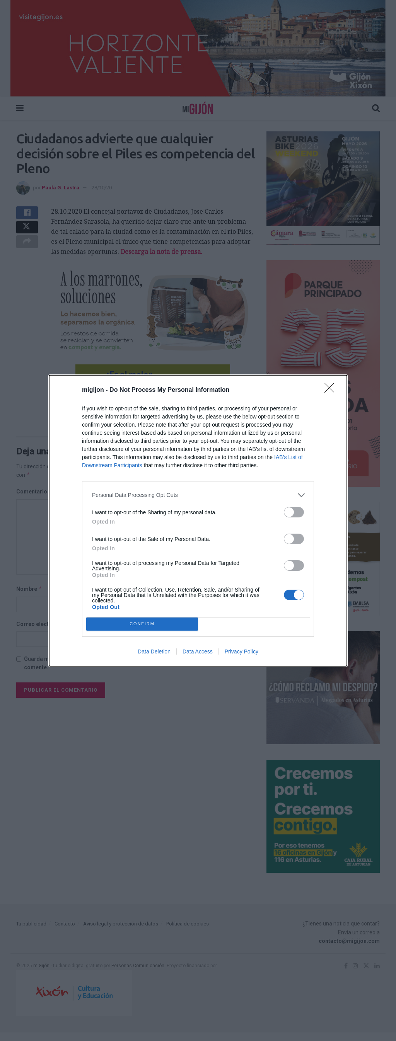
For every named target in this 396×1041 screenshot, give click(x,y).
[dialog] (198, 520)
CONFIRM (142, 624)
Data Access (198, 651)
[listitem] (198, 495)
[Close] (331, 390)
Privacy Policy (241, 651)
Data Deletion (154, 651)
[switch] (294, 512)
